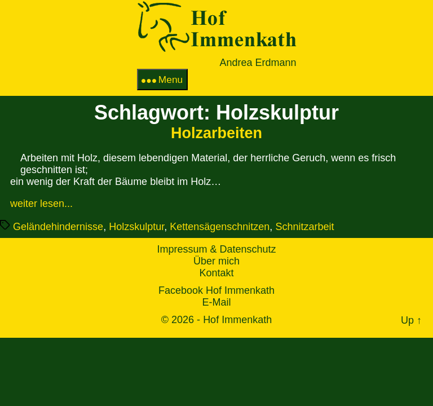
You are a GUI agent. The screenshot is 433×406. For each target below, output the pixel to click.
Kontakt (216, 273)
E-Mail (216, 302)
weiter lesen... (41, 203)
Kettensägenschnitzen (219, 226)
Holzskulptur (136, 226)
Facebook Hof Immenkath (216, 290)
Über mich (216, 261)
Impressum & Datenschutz (216, 249)
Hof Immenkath (237, 319)
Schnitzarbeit (304, 226)
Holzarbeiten (216, 133)
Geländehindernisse (58, 226)
